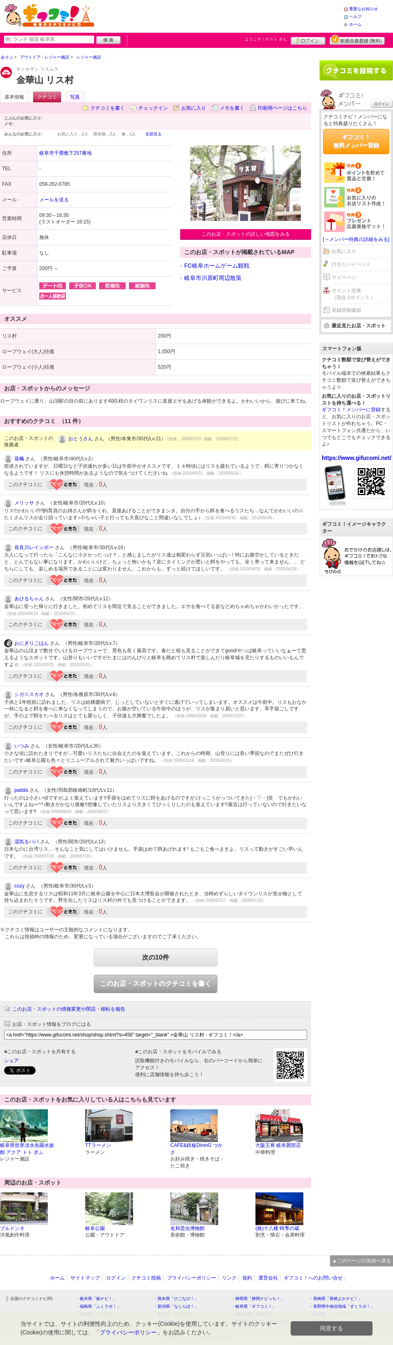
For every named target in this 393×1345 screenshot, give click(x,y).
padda (21, 790)
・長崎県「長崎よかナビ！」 (335, 1298)
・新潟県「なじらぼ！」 (176, 1306)
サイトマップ (85, 1278)
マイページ (344, 277)
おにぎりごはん (31, 643)
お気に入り (193, 108)
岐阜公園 (95, 1228)
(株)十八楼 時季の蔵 (277, 1228)
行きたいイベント (351, 264)
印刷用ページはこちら (282, 108)
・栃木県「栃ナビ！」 (96, 1298)
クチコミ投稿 (146, 1278)
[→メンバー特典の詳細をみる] (356, 239)
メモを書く (232, 108)
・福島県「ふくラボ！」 (98, 1306)
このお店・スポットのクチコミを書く (155, 983)
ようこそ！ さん (266, 39)
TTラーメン (98, 1145)
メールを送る (54, 200)
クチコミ (47, 97)
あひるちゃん (29, 599)
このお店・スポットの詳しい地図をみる (245, 234)
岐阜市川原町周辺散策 (213, 278)
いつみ (21, 746)
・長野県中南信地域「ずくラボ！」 (342, 1306)
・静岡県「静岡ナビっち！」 (258, 1298)
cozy (19, 886)
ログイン (308, 39)
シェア (11, 1060)
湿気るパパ (26, 842)
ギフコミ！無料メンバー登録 (356, 141)
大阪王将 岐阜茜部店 (278, 1145)
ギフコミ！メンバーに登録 (351, 409)
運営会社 (268, 1278)
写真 (75, 97)
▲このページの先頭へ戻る (361, 1261)
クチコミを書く (107, 108)
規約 (247, 1278)
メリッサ (24, 503)
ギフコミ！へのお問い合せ (313, 1278)
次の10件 (155, 957)
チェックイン (153, 108)
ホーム (355, 24)
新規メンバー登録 (357, 39)
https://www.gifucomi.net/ (356, 458)
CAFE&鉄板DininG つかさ (196, 1148)
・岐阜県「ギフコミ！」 (253, 1306)
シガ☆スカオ (29, 694)
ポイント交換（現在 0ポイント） (353, 294)
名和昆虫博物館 (187, 1228)
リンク (229, 1278)
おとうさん (80, 439)
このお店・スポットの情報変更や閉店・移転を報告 (68, 1009)
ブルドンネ (12, 1228)
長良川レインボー (34, 547)
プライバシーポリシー (191, 1278)
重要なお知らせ (363, 9)
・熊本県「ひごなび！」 (176, 1298)
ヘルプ (355, 16)
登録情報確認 (346, 310)
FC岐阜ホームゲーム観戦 (216, 265)
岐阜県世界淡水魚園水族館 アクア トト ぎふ (27, 1148)
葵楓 (19, 459)
